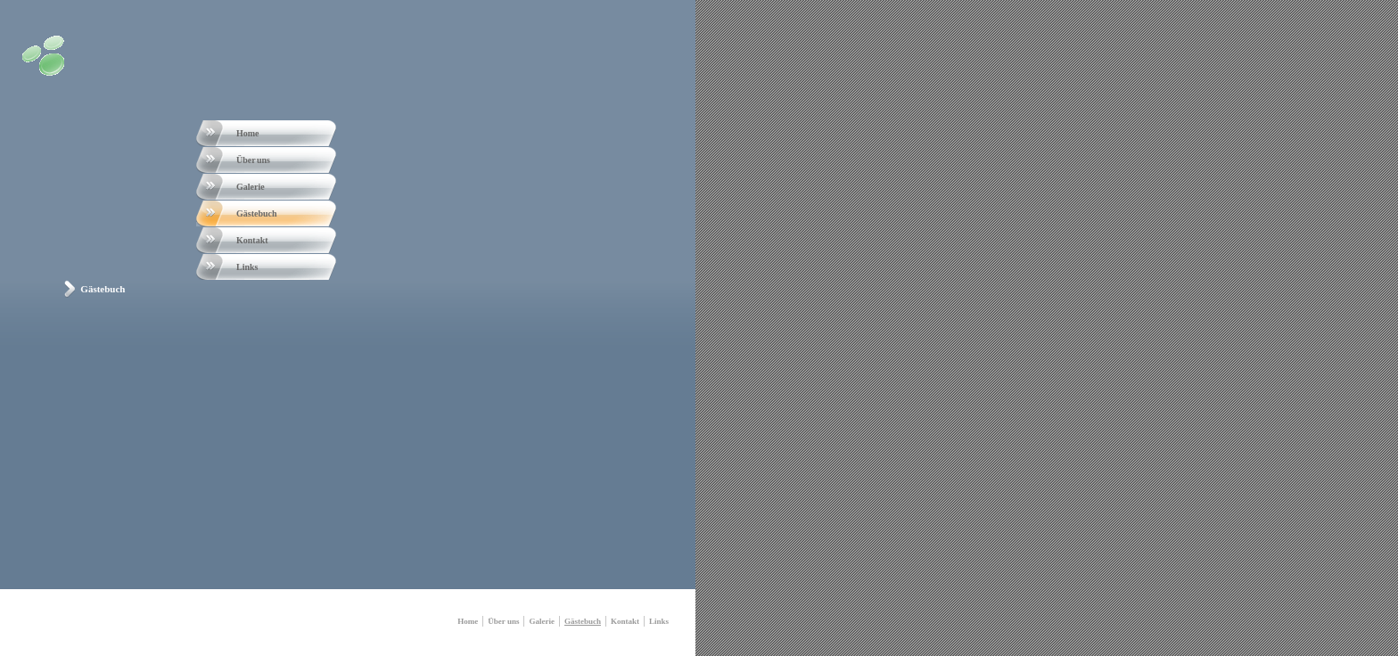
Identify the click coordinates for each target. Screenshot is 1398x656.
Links (247, 267)
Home (247, 133)
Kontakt (252, 240)
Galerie (250, 187)
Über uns (253, 160)
